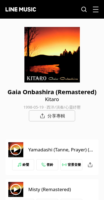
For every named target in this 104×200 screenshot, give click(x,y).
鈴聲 (23, 164)
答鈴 (47, 164)
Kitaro (52, 99)
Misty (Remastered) (49, 189)
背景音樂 (71, 164)
